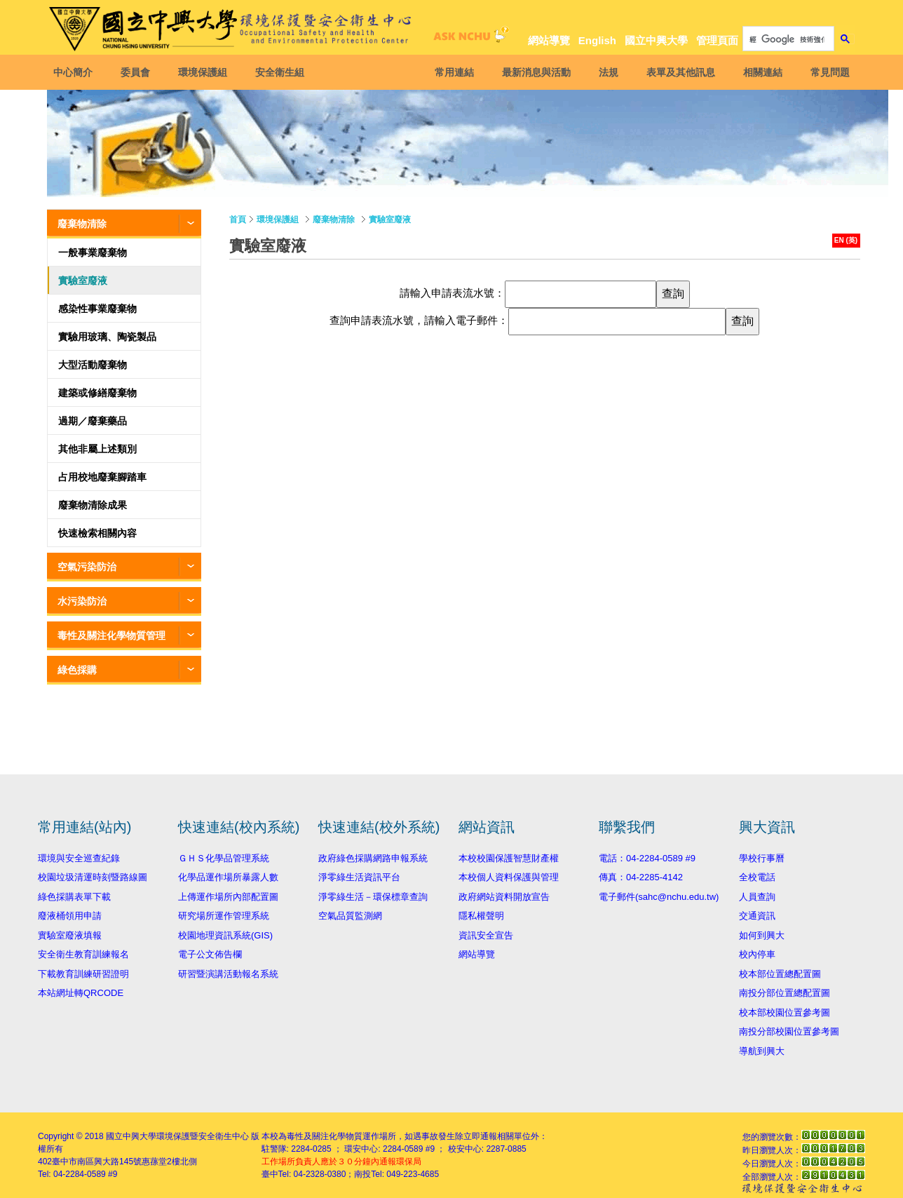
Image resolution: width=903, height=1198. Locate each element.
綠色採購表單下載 (74, 896)
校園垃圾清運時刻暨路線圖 (92, 877)
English (597, 40)
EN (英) (845, 240)
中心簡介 (75, 72)
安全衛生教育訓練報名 (83, 954)
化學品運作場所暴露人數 (228, 877)
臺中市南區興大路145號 (97, 1161)
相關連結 (760, 72)
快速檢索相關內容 (97, 533)
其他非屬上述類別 (97, 449)
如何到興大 (762, 935)
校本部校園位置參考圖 (784, 1012)
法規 (606, 72)
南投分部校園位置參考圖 (789, 1031)
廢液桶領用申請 (70, 915)
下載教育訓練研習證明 (83, 974)
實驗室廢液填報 (70, 935)
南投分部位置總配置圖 (784, 993)
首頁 (237, 219)
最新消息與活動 (534, 72)
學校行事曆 (762, 858)
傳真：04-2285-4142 (641, 877)
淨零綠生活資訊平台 (359, 877)
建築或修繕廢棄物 (97, 392)
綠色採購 (77, 669)
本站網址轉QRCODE (80, 993)
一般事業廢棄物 (92, 252)
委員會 (137, 72)
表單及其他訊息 (678, 72)
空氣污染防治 (86, 566)
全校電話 (757, 877)
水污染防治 (82, 601)
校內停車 (757, 954)
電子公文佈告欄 (210, 954)
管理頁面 (717, 40)
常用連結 (452, 72)
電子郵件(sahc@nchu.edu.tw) (659, 896)
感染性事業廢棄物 (97, 308)
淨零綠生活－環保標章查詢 (373, 896)
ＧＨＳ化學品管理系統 (223, 858)
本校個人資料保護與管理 (509, 877)
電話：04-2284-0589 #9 (647, 858)
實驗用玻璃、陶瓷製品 (107, 336)
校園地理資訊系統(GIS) (225, 935)
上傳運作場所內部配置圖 (228, 896)
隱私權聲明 (481, 915)
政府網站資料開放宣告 (504, 896)
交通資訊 (757, 915)
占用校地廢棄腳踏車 (102, 477)
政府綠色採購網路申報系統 (373, 858)
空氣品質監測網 (350, 915)
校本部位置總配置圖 (780, 974)
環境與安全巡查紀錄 (79, 858)
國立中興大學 (656, 40)
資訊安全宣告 (486, 935)
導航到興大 (762, 1051)
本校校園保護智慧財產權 (509, 858)
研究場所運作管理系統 (223, 915)
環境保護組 (204, 72)
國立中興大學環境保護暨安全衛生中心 (177, 1136)
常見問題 (828, 72)
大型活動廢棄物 (92, 364)
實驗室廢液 (82, 280)
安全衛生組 (281, 72)
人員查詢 (757, 896)
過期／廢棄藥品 (92, 420)
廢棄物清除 (82, 223)
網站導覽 (549, 40)
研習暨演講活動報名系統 (228, 974)
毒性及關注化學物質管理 (111, 635)
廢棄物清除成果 (92, 505)
